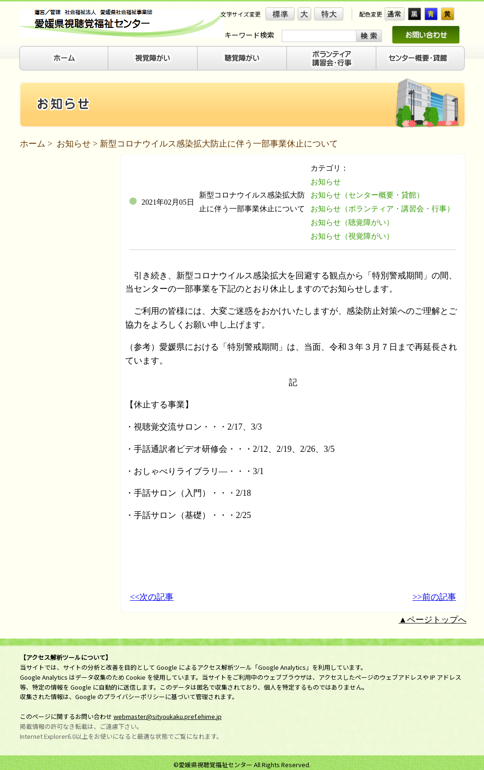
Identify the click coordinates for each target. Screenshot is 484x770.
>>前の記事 (434, 597)
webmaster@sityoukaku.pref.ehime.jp (167, 716)
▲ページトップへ (432, 619)
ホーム (32, 143)
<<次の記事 (151, 597)
